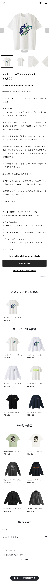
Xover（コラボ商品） (11, 537)
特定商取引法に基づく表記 (13, 555)
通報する (43, 277)
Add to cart (24, 263)
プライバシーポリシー (12, 551)
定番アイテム (7, 529)
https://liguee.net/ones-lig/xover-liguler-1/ (21, 215)
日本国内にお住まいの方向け (24, 271)
